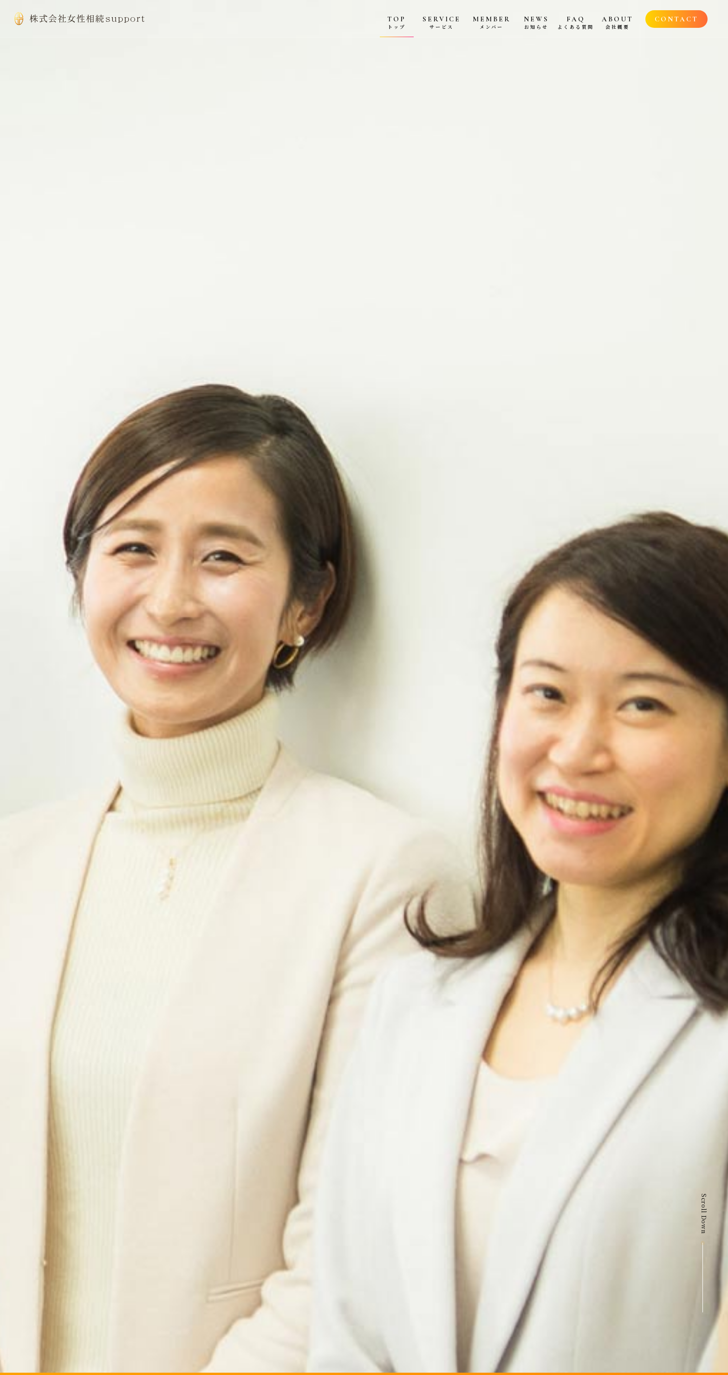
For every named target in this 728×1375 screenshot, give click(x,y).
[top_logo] (79, 18)
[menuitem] (396, 18)
